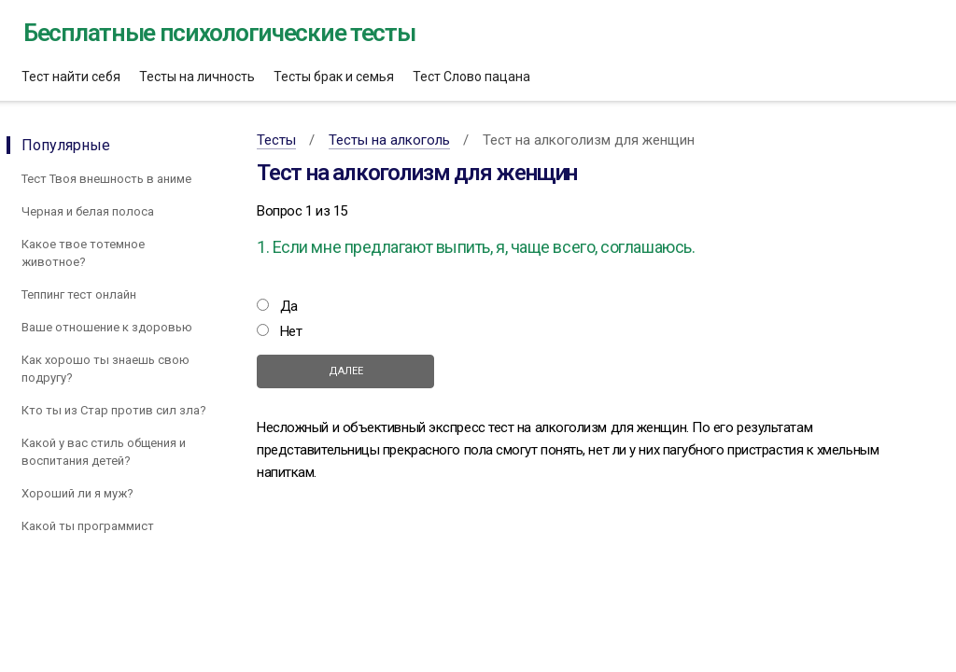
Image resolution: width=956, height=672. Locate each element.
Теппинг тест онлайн (78, 294)
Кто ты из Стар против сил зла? (113, 410)
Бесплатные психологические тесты (219, 33)
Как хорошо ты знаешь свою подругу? (105, 369)
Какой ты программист (87, 526)
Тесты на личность (197, 76)
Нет (291, 331)
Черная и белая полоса (87, 211)
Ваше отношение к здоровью (106, 327)
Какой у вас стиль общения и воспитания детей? (103, 452)
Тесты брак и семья (334, 76)
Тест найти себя (70, 76)
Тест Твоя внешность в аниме (106, 179)
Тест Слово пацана (471, 76)
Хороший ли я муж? (77, 493)
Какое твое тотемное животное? (83, 253)
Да (289, 306)
